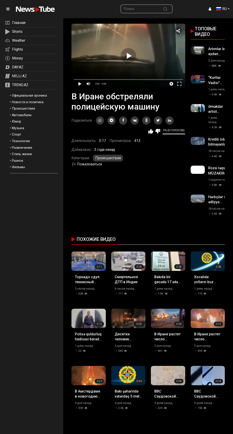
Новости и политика (27, 102)
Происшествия (23, 108)
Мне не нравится (157, 131)
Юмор (16, 121)
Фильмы (18, 167)
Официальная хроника (29, 95)
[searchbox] (140, 9)
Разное (17, 161)
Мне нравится (150, 131)
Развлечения (22, 148)
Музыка (18, 128)
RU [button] (221, 9)
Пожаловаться (86, 164)
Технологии (21, 141)
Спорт (16, 134)
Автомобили (21, 115)
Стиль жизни (22, 154)
